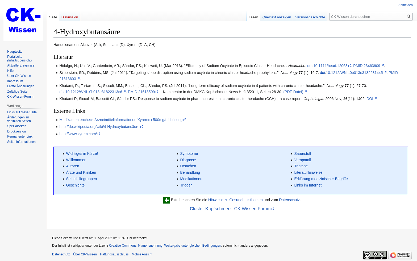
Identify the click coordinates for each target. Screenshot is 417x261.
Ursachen (188, 166)
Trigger (186, 185)
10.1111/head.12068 (330, 66)
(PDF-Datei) (293, 92)
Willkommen (76, 160)
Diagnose (188, 160)
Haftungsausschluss (114, 254)
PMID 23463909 (366, 66)
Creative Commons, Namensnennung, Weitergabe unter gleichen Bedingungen (165, 245)
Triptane (301, 166)
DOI (369, 99)
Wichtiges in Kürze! (82, 153)
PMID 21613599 (141, 92)
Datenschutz (289, 200)
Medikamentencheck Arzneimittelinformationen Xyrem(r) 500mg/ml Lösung (120, 120)
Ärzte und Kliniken (81, 172)
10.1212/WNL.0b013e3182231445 (354, 73)
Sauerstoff (302, 153)
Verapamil (302, 160)
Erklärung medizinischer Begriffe (321, 179)
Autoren (72, 166)
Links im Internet (308, 185)
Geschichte (75, 185)
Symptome (189, 153)
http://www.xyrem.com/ (78, 134)
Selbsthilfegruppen (81, 179)
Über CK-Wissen (85, 254)
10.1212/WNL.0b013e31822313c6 (93, 92)
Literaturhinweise (308, 172)
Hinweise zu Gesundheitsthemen (235, 200)
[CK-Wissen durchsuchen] (371, 16)
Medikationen (191, 179)
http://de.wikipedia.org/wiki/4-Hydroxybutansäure (99, 127)
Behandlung (190, 172)
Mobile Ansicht (142, 254)
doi (309, 66)
